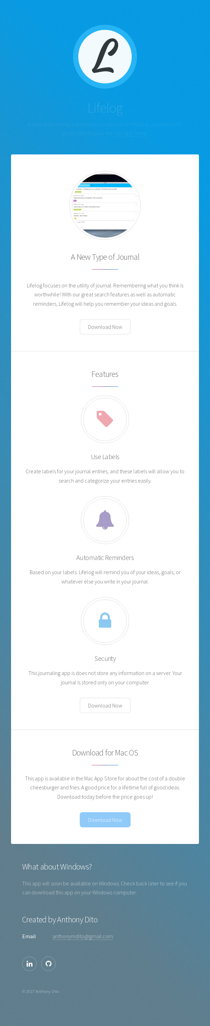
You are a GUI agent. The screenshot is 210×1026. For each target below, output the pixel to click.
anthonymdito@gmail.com (82, 936)
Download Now (105, 326)
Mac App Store (130, 133)
